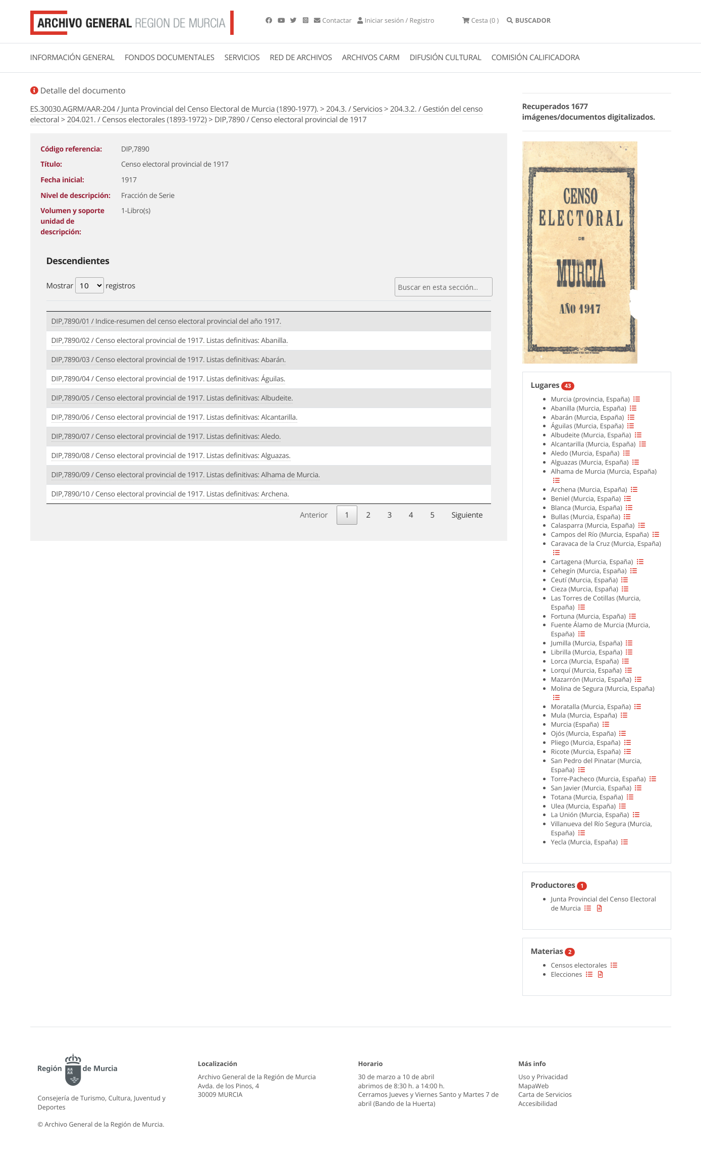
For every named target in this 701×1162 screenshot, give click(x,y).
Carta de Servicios (545, 1094)
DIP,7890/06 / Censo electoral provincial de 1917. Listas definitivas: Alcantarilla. (174, 417)
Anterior (314, 515)
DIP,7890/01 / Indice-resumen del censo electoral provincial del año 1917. (166, 321)
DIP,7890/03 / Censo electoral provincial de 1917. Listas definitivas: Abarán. (168, 360)
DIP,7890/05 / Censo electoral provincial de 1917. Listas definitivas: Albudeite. (172, 398)
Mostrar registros (90, 285)
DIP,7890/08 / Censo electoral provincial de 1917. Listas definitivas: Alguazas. (171, 456)
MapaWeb (533, 1085)
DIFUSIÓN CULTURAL (445, 58)
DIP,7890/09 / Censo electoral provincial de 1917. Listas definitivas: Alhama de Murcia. (185, 475)
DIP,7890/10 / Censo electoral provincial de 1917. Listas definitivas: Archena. (170, 494)
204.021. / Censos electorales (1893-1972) (137, 120)
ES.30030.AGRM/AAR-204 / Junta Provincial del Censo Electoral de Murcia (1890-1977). (174, 109)
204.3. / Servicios (354, 109)
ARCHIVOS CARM (371, 58)
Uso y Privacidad (543, 1076)
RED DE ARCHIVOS (301, 58)
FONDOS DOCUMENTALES (169, 58)
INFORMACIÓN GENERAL (72, 58)
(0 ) (480, 20)
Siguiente (467, 515)
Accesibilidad (537, 1103)
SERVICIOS (242, 58)
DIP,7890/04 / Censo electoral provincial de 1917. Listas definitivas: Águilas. (168, 379)
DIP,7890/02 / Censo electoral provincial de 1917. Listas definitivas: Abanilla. (169, 340)
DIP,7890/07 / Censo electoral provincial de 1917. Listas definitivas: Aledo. (166, 436)
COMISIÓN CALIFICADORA (536, 58)
